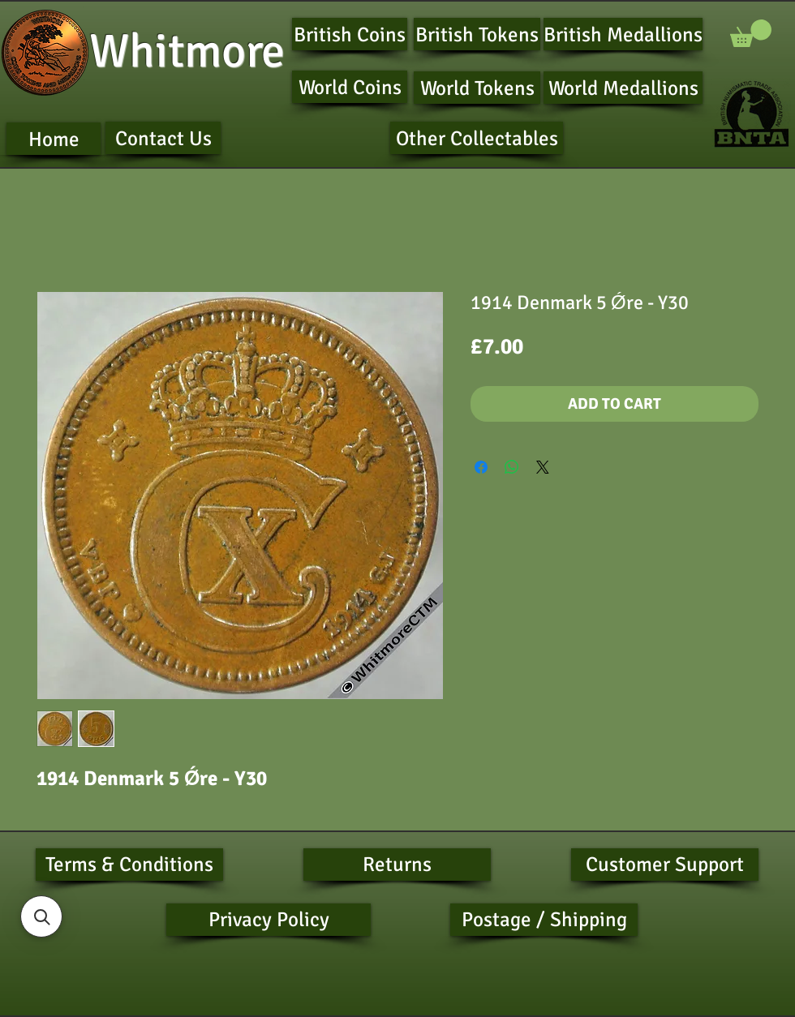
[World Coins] (349, 87)
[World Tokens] (477, 87)
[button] (750, 33)
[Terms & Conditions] (129, 864)
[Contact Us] (163, 138)
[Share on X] (542, 467)
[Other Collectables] (476, 138)
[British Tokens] (477, 34)
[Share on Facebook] (481, 467)
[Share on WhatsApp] (512, 467)
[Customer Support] (664, 864)
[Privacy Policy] (268, 919)
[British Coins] (349, 34)
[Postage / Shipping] (544, 919)
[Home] (53, 138)
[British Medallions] (623, 34)
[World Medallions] (623, 87)
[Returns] (397, 864)
